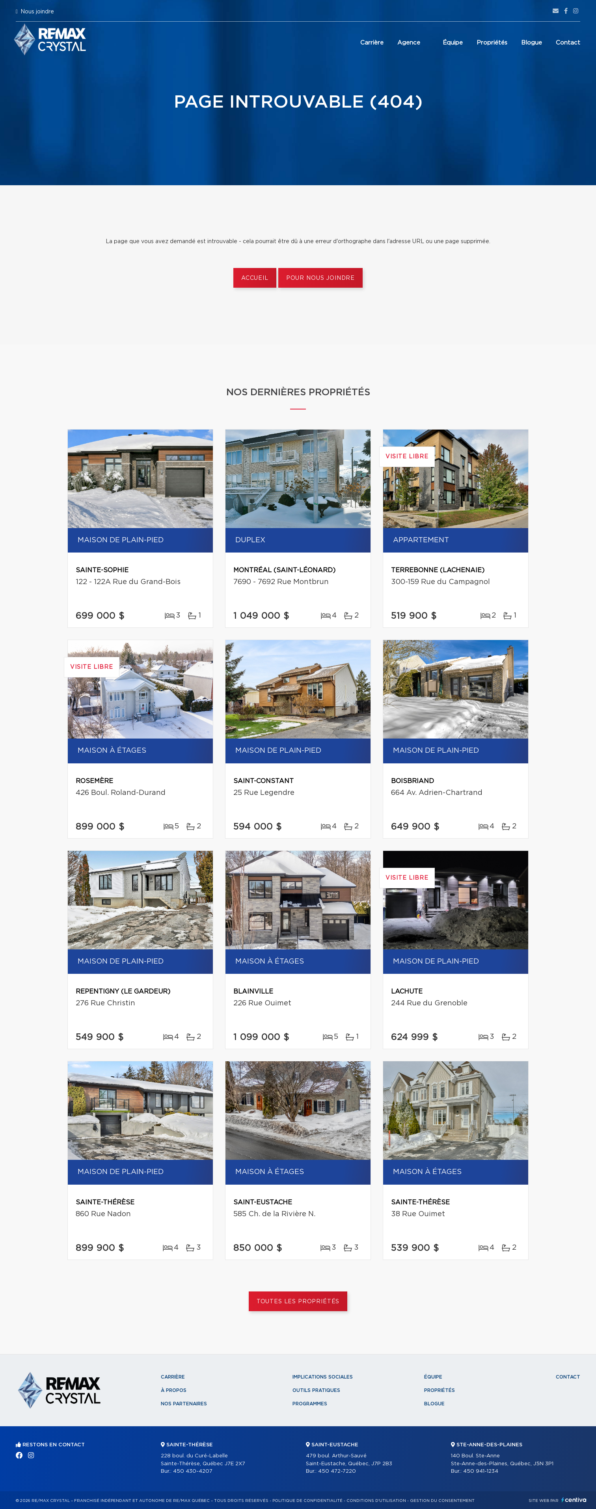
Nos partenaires (184, 1403)
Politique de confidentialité (307, 1501)
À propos (173, 1390)
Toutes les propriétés (298, 1301)
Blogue (531, 43)
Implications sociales (322, 1377)
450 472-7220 (337, 1471)
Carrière (372, 43)
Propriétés (492, 43)
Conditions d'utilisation (376, 1501)
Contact (568, 43)
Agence (408, 43)
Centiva (574, 1499)
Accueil (254, 278)
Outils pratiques (316, 1390)
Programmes (309, 1403)
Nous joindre (37, 12)
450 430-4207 (192, 1471)
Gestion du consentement (442, 1501)
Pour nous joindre (320, 278)
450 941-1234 (480, 1471)
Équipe (453, 43)
